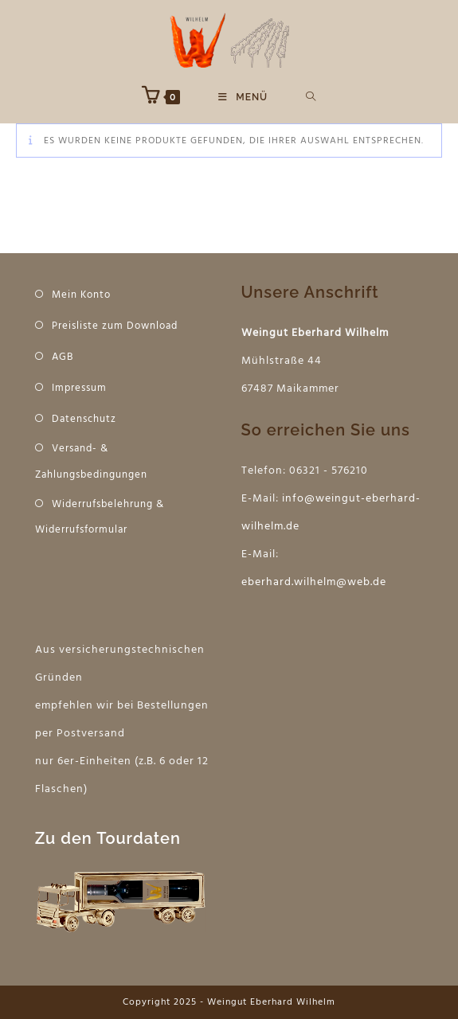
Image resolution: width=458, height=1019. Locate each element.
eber (253, 582)
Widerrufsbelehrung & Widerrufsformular (99, 517)
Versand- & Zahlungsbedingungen (91, 461)
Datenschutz (84, 419)
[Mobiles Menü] (243, 97)
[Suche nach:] (311, 97)
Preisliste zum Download (115, 326)
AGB (62, 357)
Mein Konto (81, 295)
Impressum (79, 388)
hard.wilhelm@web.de (326, 582)
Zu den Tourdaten (108, 838)
